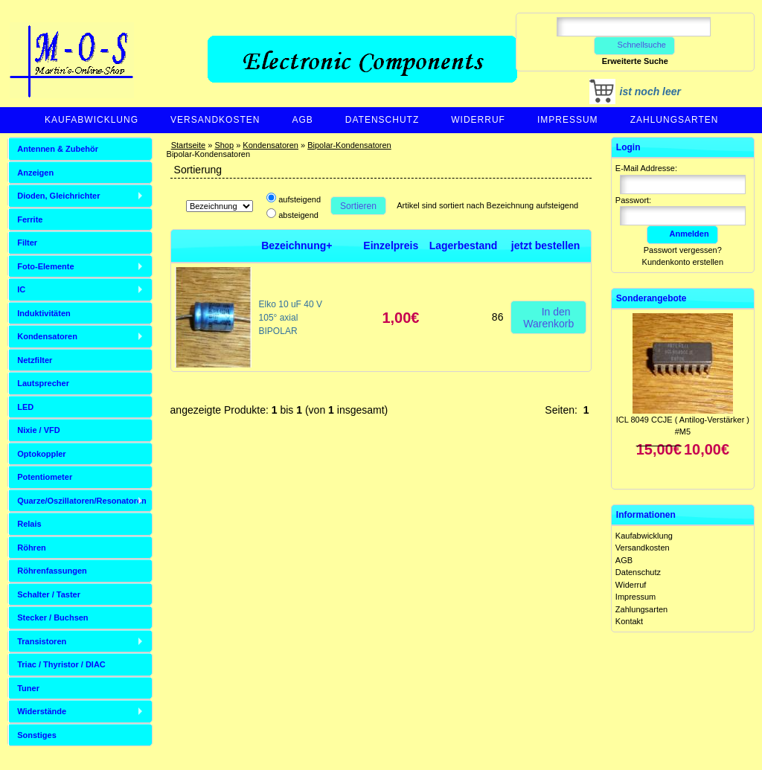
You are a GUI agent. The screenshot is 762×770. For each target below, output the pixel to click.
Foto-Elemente (45, 266)
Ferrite (29, 219)
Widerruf (478, 120)
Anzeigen (35, 172)
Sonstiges (37, 735)
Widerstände (41, 711)
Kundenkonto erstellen (682, 261)
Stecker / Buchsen (52, 617)
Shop (224, 145)
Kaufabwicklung (91, 120)
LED (25, 406)
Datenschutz (382, 120)
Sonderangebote (651, 298)
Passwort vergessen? (683, 250)
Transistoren (41, 641)
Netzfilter (34, 360)
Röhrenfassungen (52, 570)
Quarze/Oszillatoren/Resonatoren (82, 500)
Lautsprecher (43, 383)
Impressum (567, 120)
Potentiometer (44, 476)
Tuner (28, 688)
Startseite (188, 145)
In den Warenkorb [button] (548, 317)
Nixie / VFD (38, 430)
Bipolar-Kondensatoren (349, 145)
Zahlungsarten (674, 120)
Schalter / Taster (48, 594)
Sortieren (358, 206)
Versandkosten (215, 120)
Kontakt (629, 621)
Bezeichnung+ (296, 245)
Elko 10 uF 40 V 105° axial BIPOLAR (290, 317)
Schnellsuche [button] (634, 45)
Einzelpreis (390, 245)
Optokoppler (41, 453)
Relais (29, 523)
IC (21, 289)
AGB (302, 120)
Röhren (31, 547)
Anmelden (682, 234)
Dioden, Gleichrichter (58, 195)
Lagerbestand (463, 245)
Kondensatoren (270, 145)
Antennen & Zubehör (57, 148)
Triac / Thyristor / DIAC (61, 664)
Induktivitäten (44, 313)
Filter (27, 242)
